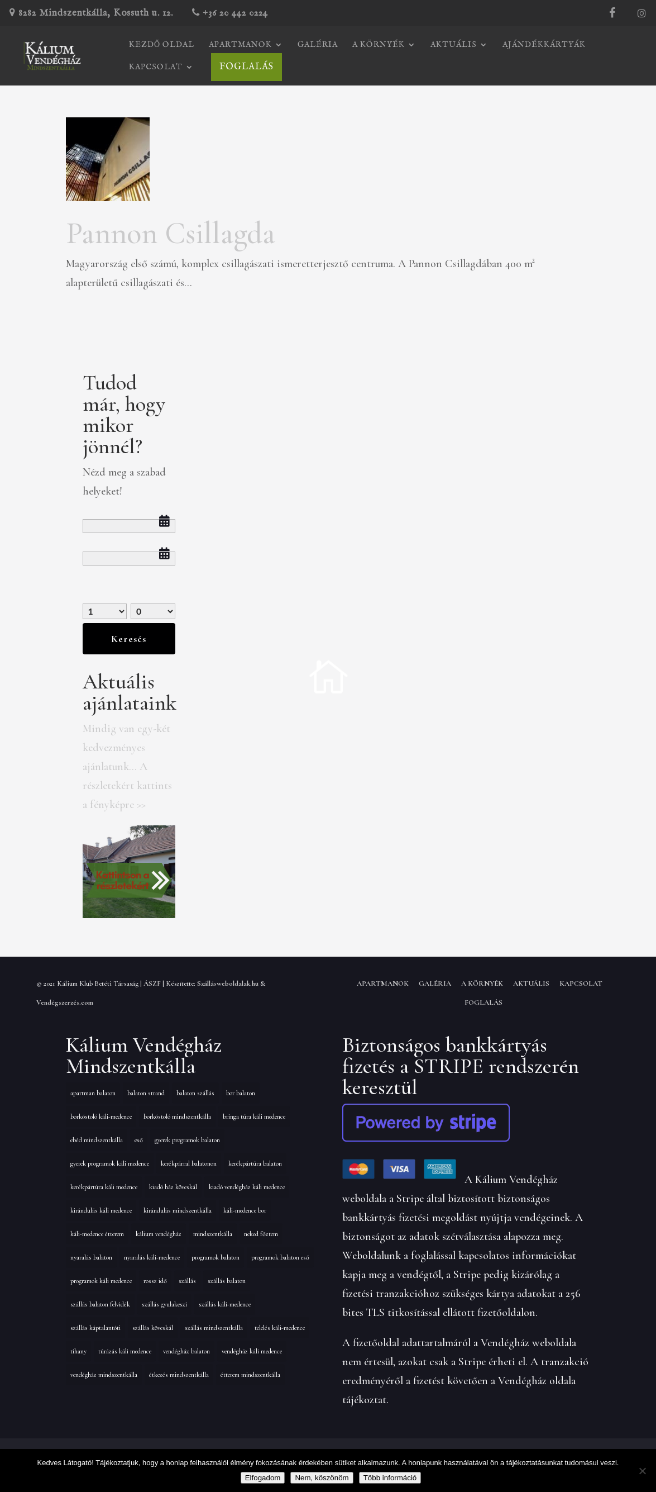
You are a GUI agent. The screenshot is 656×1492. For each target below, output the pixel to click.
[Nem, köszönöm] (642, 1470)
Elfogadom (263, 1478)
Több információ (390, 1478)
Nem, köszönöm (321, 1478)
